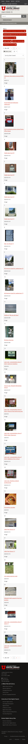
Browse (8, 1)
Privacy (5, 736)
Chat (17, 1)
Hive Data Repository (7, 713)
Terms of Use (5, 692)
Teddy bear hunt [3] (9, 175)
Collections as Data (7, 707)
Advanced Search (7, 20)
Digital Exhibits (6, 705)
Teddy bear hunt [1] (9, 219)
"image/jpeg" (18, 41)
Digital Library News (7, 709)
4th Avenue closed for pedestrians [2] (13, 268)
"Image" (7, 41)
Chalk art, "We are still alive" (11, 315)
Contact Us (4, 678)
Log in (25, 4)
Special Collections (7, 688)
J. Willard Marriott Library (7, 672)
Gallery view (8, 51)
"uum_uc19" (9, 37)
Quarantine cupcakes (9, 507)
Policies (23, 739)
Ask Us (12, 1)
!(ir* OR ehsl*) (10, 44)
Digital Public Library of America (10, 725)
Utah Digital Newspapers (8, 703)
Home (2, 1)
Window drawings (8, 340)
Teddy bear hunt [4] (9, 153)
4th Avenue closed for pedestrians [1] (13, 293)
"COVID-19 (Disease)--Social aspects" (14, 31)
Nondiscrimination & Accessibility (17, 736)
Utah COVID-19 (6, 12)
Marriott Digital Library (8, 701)
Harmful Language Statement (9, 4)
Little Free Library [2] (9, 529)
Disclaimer (17, 739)
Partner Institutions (7, 721)
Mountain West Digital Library (9, 723)
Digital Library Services (8, 686)
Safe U (10, 739)
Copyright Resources (7, 690)
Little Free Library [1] (9, 551)
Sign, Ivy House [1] (9, 243)
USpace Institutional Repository (10, 711)
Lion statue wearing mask (10, 576)
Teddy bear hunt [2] (9, 197)
